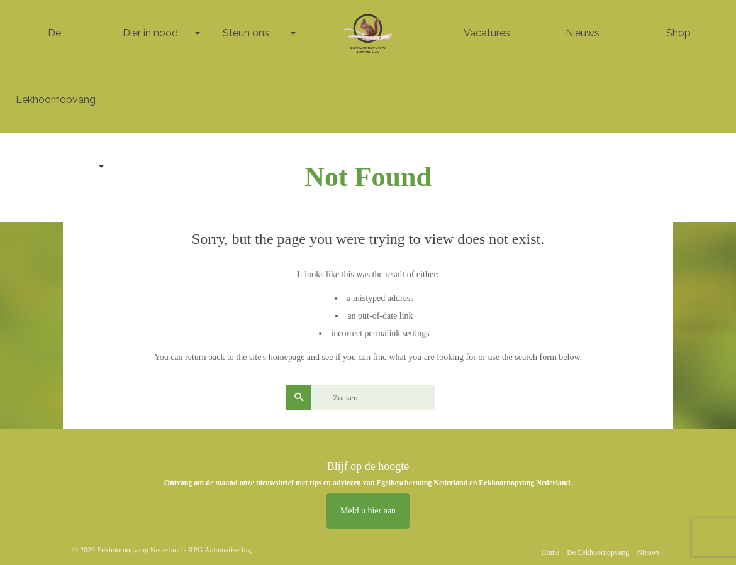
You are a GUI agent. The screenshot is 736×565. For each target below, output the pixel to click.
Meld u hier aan (368, 510)
